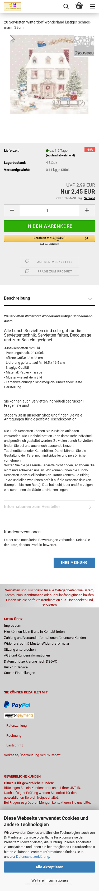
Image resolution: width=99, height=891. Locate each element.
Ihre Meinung (74, 562)
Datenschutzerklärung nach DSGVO (30, 661)
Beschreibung (17, 298)
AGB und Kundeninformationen (27, 655)
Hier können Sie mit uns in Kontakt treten (34, 632)
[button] (12, 210)
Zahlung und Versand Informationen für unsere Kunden (45, 638)
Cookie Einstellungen (19, 673)
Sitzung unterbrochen (20, 650)
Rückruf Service (16, 667)
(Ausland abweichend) (60, 155)
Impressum (12, 625)
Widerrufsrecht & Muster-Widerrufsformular (36, 643)
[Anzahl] (49, 210)
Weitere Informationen (49, 880)
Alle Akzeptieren (49, 867)
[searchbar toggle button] (66, 6)
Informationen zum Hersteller (32, 506)
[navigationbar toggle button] (92, 6)
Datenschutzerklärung (32, 857)
